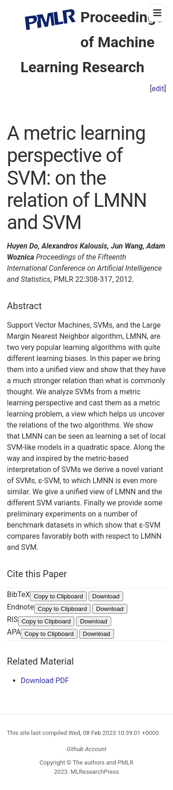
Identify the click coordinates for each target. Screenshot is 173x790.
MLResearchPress (94, 771)
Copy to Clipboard (58, 596)
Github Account (86, 749)
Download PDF (45, 680)
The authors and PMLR (103, 762)
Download (105, 596)
